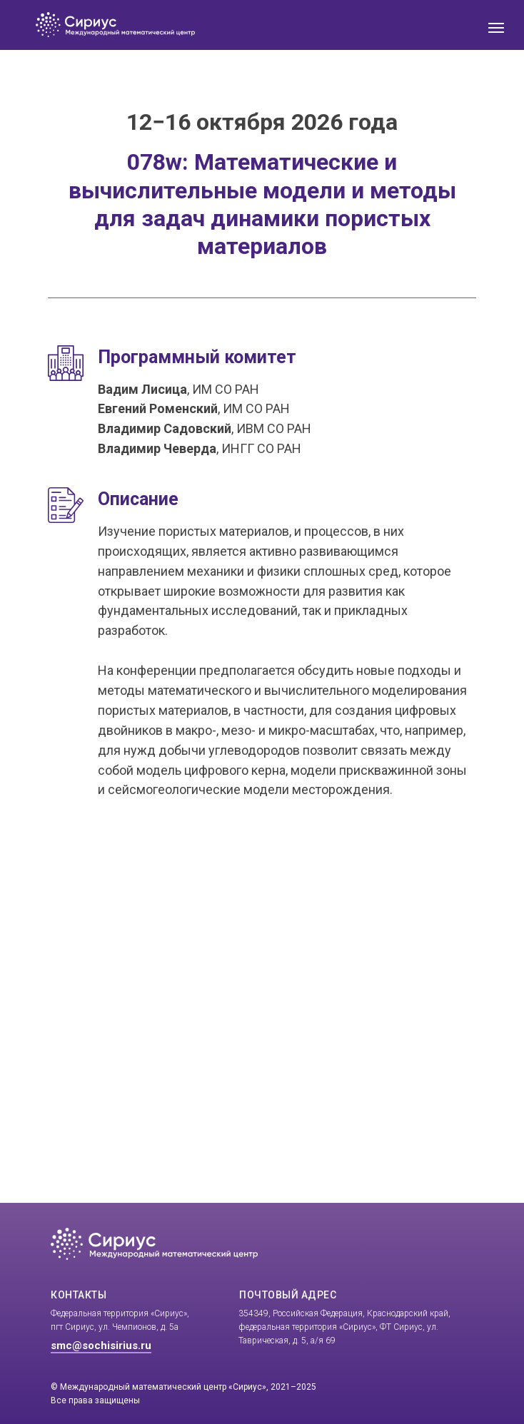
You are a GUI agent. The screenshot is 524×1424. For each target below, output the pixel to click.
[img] (208, 25)
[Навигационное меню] (496, 28)
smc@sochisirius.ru (101, 1345)
